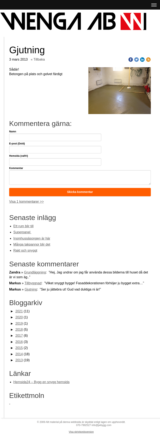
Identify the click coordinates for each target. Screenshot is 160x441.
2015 (19, 348)
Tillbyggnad (33, 283)
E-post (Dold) (17, 143)
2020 (19, 317)
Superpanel (22, 232)
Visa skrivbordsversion (81, 431)
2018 (19, 329)
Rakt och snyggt (25, 250)
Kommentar (16, 168)
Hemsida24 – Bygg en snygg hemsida (41, 382)
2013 (19, 360)
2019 (19, 323)
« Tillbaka (38, 59)
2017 (19, 335)
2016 (19, 342)
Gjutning (31, 289)
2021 (19, 311)
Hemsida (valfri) (18, 155)
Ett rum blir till (23, 226)
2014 (19, 354)
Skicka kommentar (80, 192)
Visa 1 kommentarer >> (26, 201)
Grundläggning (35, 272)
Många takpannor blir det (31, 244)
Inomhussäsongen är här (31, 238)
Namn (12, 131)
